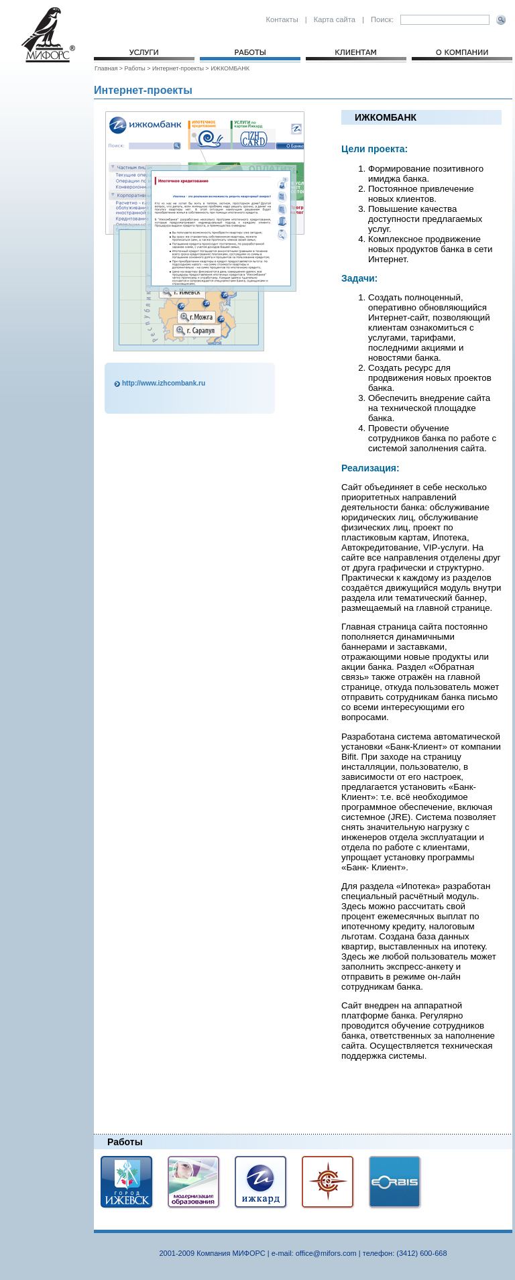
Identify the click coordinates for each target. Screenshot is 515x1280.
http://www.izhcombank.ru (163, 383)
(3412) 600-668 (421, 1253)
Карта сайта (334, 19)
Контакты (282, 19)
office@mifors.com (326, 1253)
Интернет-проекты (178, 68)
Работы (135, 68)
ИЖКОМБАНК (230, 68)
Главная (107, 68)
